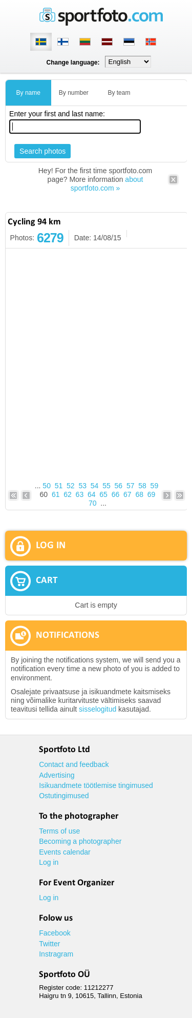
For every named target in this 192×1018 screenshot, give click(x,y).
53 (82, 486)
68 (139, 494)
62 (67, 494)
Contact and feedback (74, 764)
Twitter (49, 944)
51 (59, 486)
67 (127, 494)
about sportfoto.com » (107, 183)
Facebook (54, 933)
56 (119, 486)
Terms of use (59, 831)
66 (116, 494)
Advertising (56, 775)
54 (95, 486)
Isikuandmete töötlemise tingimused (96, 785)
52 (71, 486)
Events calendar (64, 852)
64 (92, 494)
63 (80, 494)
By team (119, 92)
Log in (48, 862)
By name (28, 92)
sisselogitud (97, 709)
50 (46, 486)
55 (106, 486)
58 (142, 486)
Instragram (56, 954)
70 (93, 503)
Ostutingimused (64, 796)
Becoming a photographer (80, 841)
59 (155, 486)
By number (74, 92)
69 (151, 494)
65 (103, 494)
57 (130, 486)
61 (56, 494)
